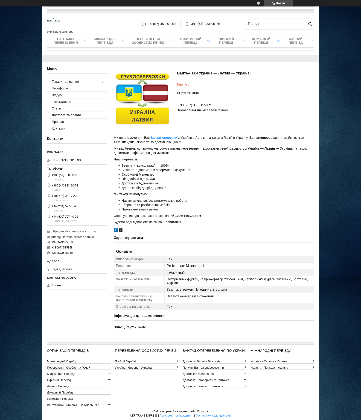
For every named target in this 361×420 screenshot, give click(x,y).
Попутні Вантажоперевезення (203, 367)
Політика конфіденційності (213, 415)
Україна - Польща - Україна (269, 367)
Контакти (58, 128)
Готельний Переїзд (60, 398)
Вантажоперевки (164, 137)
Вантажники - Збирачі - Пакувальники (73, 405)
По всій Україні (125, 361)
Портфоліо (60, 88)
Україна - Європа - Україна (133, 367)
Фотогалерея (61, 102)
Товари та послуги (65, 81)
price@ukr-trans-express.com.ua (73, 237)
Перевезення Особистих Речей (148, 40)
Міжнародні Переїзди (105, 40)
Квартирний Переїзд (61, 374)
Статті (56, 108)
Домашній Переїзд (261, 40)
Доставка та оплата (66, 115)
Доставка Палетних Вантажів (203, 386)
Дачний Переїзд (296, 40)
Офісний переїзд (226, 40)
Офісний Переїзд (59, 380)
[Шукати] (310, 24)
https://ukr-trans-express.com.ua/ (74, 231)
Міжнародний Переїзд (62, 361)
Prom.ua (202, 411)
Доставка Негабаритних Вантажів (206, 380)
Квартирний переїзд (190, 40)
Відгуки (57, 95)
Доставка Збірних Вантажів (202, 361)
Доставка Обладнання (198, 374)
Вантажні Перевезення (65, 40)
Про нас (58, 122)
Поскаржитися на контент (176, 415)
